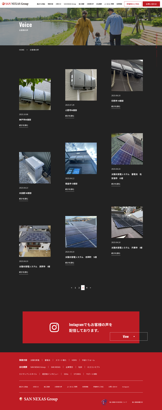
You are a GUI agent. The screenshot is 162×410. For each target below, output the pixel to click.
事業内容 (50, 4)
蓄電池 (47, 360)
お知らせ (58, 4)
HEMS (74, 360)
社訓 (80, 367)
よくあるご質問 (109, 4)
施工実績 (81, 4)
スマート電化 (61, 360)
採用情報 (119, 4)
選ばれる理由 (41, 4)
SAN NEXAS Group (70, 4)
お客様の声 (90, 4)
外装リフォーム (88, 360)
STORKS (77, 374)
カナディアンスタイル (28, 374)
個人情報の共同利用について (118, 402)
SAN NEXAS (55, 367)
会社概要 (99, 4)
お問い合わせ (151, 4)
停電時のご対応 (133, 4)
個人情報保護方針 (137, 402)
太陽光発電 (34, 360)
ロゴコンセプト (93, 367)
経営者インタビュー (50, 374)
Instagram (125, 387)
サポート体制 (91, 374)
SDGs (66, 374)
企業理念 (69, 367)
